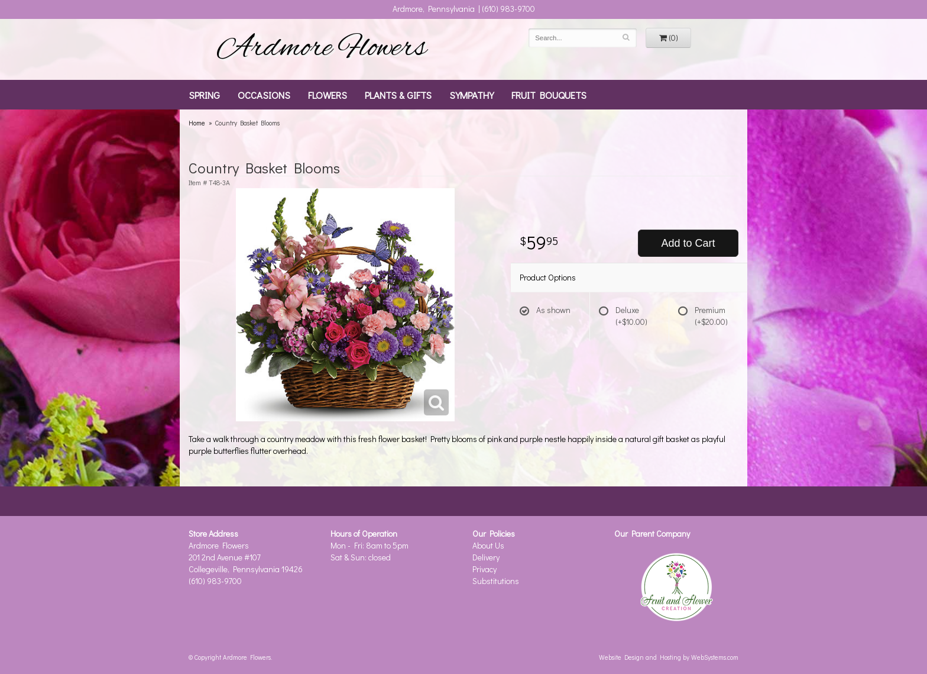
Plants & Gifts (398, 94)
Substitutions (495, 580)
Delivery (486, 557)
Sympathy (471, 94)
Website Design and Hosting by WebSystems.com (668, 657)
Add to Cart (688, 243)
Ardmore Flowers (321, 49)
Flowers (327, 94)
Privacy (484, 569)
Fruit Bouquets (548, 94)
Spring (204, 94)
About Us (488, 545)
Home (197, 122)
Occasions (264, 94)
